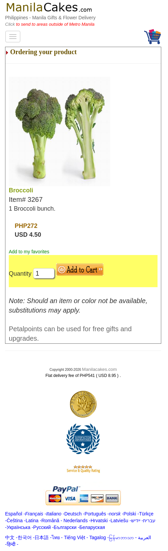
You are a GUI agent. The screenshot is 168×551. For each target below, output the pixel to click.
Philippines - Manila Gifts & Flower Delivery (50, 17)
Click (10, 24)
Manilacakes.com (99, 369)
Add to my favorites (29, 251)
